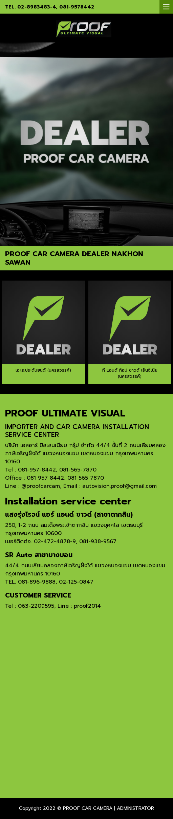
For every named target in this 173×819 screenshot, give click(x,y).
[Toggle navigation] (166, 7)
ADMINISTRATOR (135, 808)
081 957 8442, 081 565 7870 (65, 478)
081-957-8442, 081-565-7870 (57, 470)
